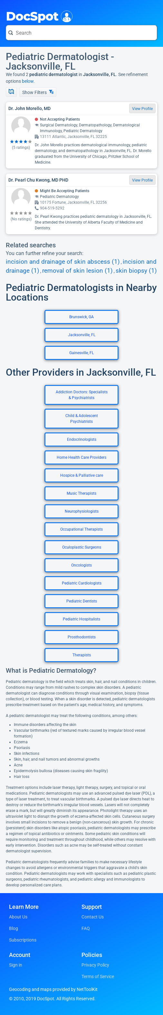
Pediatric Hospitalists (81, 619)
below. (28, 81)
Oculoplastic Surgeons (81, 547)
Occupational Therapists (81, 529)
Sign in (15, 965)
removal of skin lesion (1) (77, 270)
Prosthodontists (82, 637)
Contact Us (93, 916)
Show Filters (37, 92)
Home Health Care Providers (81, 457)
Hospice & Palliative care (81, 475)
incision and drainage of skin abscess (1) (63, 261)
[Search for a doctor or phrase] (81, 32)
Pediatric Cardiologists (81, 583)
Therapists (81, 655)
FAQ (86, 928)
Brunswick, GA (81, 317)
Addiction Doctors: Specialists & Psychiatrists (82, 395)
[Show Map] (11, 92)
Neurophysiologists (82, 511)
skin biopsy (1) (136, 270)
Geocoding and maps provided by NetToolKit (53, 989)
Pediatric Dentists (81, 601)
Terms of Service (98, 976)
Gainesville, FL (81, 353)
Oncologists (81, 565)
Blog (13, 928)
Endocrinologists (81, 439)
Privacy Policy (95, 965)
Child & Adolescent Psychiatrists (81, 419)
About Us (18, 916)
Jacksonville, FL (81, 335)
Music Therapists (81, 493)
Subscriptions (22, 939)
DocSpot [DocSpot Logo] (38, 15)
